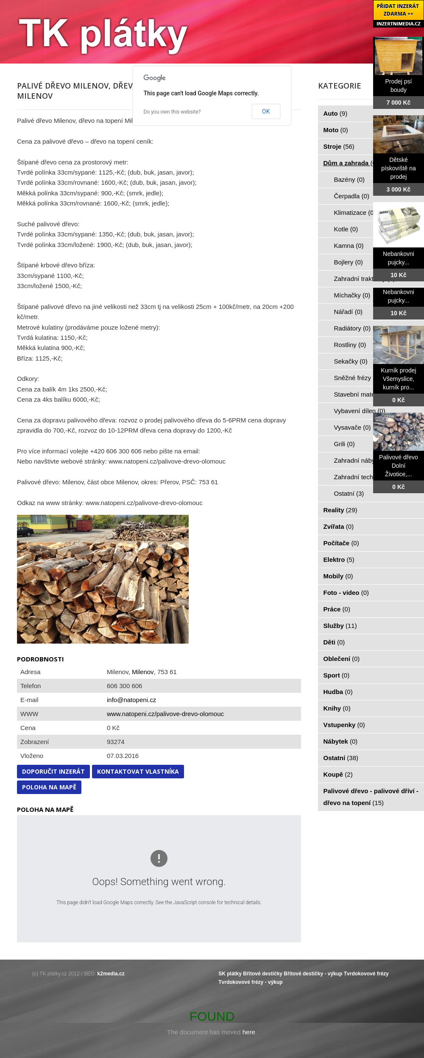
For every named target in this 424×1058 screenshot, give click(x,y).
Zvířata (339, 526)
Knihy (337, 708)
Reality (340, 510)
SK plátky (230, 974)
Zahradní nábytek (363, 460)
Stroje (339, 146)
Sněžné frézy (357, 377)
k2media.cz (111, 974)
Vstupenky (344, 724)
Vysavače (352, 427)
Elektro (339, 559)
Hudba (338, 691)
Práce (337, 609)
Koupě (338, 774)
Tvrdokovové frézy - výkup (250, 982)
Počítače (341, 543)
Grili (344, 443)
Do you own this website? (172, 112)
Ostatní (349, 493)
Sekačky (351, 361)
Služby (340, 625)
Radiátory (352, 328)
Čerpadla (351, 196)
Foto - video (346, 592)
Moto (336, 129)
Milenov (143, 671)
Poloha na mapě (49, 787)
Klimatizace (355, 212)
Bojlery (348, 262)
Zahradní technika (364, 476)
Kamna (349, 245)
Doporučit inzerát (53, 771)
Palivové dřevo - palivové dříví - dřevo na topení (371, 796)
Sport (337, 675)
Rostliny (350, 344)
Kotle (346, 229)
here (249, 1032)
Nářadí (348, 311)
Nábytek (341, 741)
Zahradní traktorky (364, 278)
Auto (336, 113)
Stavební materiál (363, 394)
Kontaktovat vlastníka (138, 771)
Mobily (338, 576)
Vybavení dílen (359, 410)
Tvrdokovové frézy (366, 974)
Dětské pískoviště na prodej (398, 168)
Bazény (349, 179)
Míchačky (352, 295)
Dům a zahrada (351, 163)
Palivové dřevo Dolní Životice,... (398, 466)
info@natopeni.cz (131, 699)
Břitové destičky (262, 974)
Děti (334, 642)
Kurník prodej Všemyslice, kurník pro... (398, 379)
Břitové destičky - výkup (313, 974)
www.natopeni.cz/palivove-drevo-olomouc (165, 713)
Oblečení (342, 658)
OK (266, 111)
